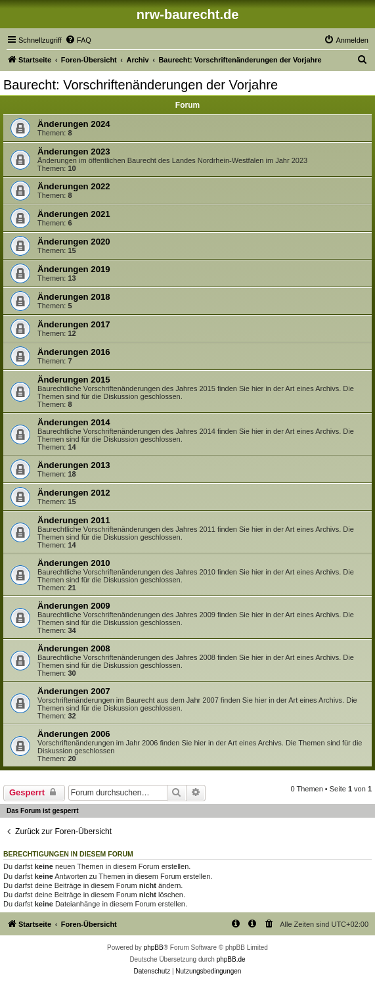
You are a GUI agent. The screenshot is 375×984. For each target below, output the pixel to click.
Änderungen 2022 (73, 186)
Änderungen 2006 (73, 734)
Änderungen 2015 (73, 380)
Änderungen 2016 (73, 352)
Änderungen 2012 (73, 493)
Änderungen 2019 (73, 269)
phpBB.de (231, 959)
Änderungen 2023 (73, 151)
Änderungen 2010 (73, 563)
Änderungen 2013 (73, 465)
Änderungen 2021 (73, 214)
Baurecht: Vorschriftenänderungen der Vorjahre (140, 85)
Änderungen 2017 (73, 324)
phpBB (154, 947)
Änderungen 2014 (73, 422)
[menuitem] (78, 40)
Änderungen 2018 (73, 297)
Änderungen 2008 (73, 648)
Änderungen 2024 (73, 124)
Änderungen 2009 (73, 606)
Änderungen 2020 (73, 241)
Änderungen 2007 (73, 691)
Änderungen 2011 (73, 520)
